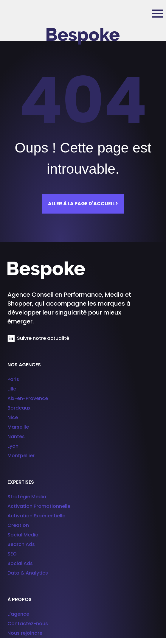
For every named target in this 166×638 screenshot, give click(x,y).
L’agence (18, 614)
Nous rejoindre (24, 633)
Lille (11, 388)
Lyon (12, 446)
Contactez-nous (27, 623)
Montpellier (21, 455)
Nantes (16, 436)
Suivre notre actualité (38, 338)
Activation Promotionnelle (38, 506)
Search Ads (21, 544)
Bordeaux (18, 407)
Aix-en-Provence (27, 398)
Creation (18, 525)
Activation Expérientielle (36, 515)
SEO (12, 553)
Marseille (18, 427)
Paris (13, 379)
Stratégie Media (26, 496)
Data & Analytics (27, 572)
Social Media (22, 534)
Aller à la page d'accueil (83, 203)
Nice (12, 417)
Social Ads (20, 563)
